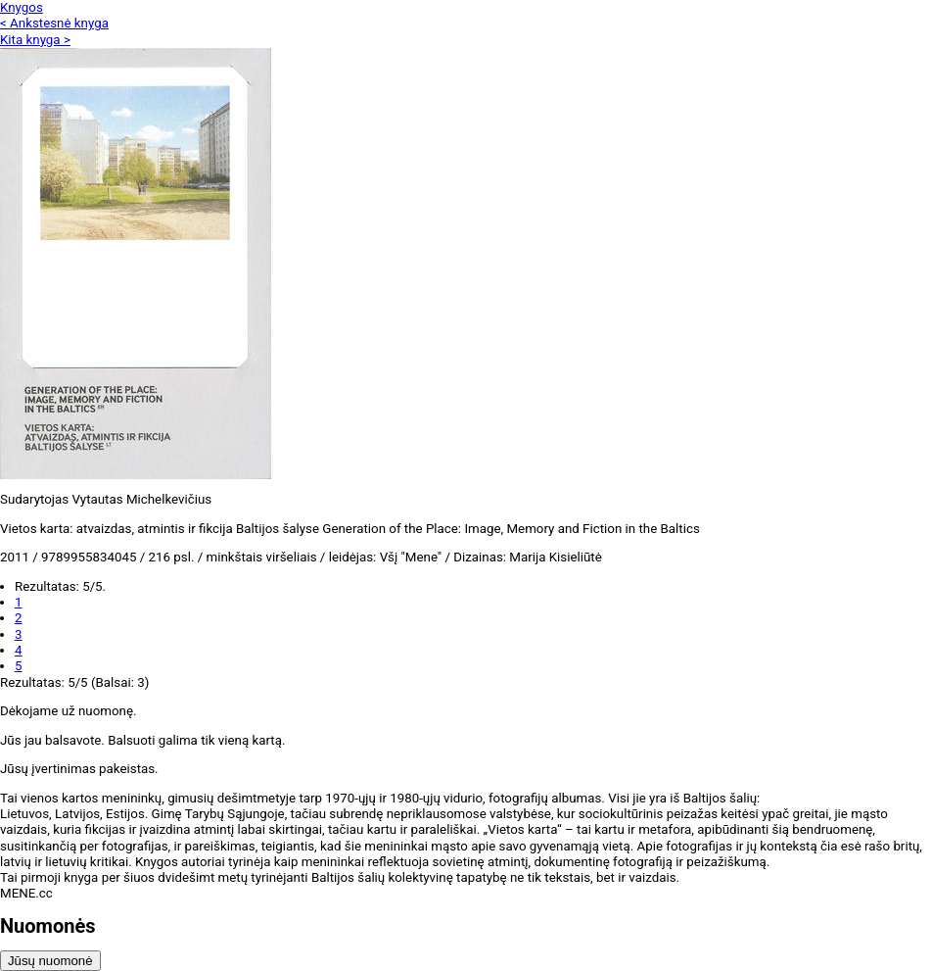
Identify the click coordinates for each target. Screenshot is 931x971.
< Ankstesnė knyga (54, 23)
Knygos (21, 7)
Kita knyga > (35, 39)
